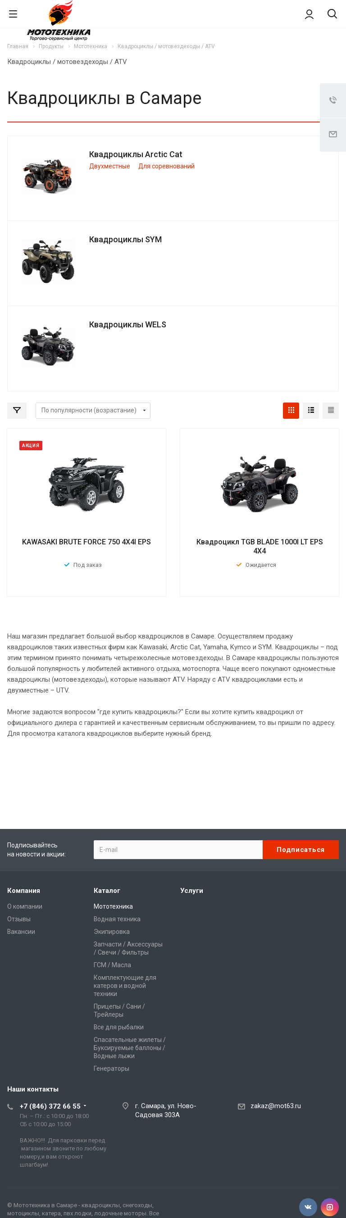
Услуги (191, 891)
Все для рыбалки (119, 1027)
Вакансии (21, 931)
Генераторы (111, 1068)
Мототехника (113, 906)
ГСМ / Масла (112, 965)
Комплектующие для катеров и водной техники (125, 985)
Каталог (107, 891)
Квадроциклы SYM (125, 239)
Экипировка (112, 931)
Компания (23, 891)
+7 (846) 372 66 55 (50, 1106)
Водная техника (117, 919)
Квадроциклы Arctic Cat (135, 154)
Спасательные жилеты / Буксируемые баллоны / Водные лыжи (130, 1048)
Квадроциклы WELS (127, 324)
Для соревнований (166, 166)
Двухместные (109, 166)
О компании (24, 906)
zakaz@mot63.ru (275, 1106)
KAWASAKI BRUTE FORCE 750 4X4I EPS (86, 542)
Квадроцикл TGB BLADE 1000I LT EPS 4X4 (259, 546)
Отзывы (19, 919)
